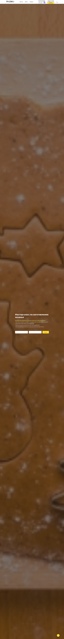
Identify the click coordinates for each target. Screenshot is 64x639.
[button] (50, 2)
